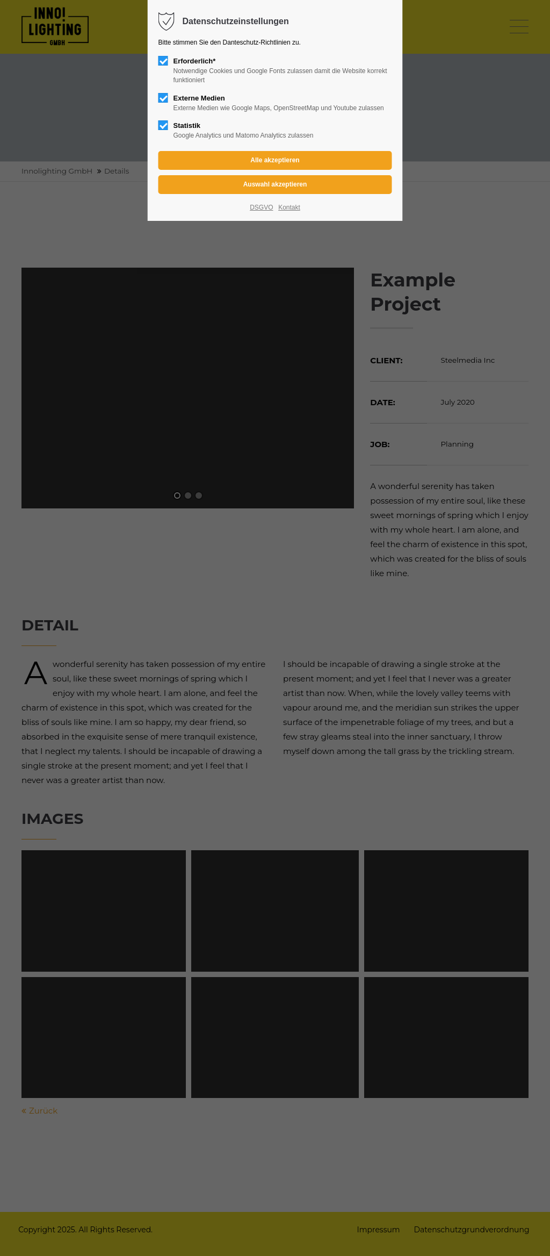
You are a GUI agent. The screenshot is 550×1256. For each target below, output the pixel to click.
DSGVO (261, 207)
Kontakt (289, 207)
